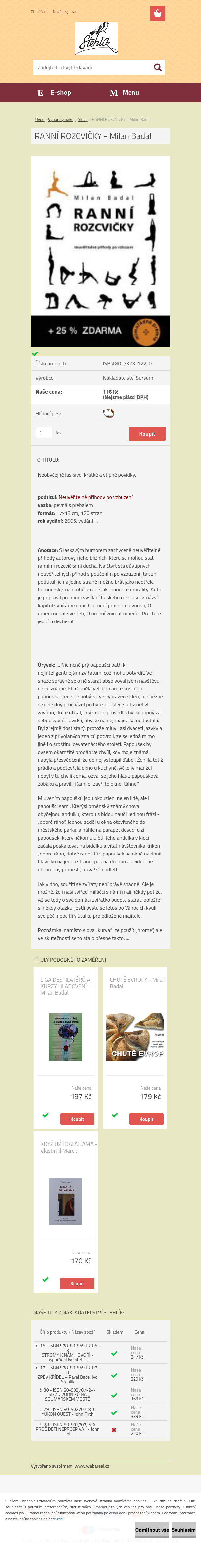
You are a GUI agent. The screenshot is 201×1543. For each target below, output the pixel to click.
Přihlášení (39, 11)
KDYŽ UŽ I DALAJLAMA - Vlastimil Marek (69, 1147)
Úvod (40, 119)
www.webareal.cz (92, 1465)
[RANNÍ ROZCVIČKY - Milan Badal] (100, 159)
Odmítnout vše (152, 1530)
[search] (157, 67)
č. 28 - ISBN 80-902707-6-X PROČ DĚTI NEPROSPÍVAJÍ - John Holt (67, 1429)
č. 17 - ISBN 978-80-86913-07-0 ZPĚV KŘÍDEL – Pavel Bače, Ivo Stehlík (67, 1374)
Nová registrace (66, 11)
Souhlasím (184, 1530)
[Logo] (96, 38)
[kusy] (44, 432)
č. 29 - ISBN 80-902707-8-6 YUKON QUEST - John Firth (68, 1411)
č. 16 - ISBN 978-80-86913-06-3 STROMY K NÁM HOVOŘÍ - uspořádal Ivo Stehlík (67, 1352)
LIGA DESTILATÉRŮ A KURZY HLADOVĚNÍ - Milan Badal (66, 986)
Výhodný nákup (62, 119)
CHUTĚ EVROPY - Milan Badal (138, 983)
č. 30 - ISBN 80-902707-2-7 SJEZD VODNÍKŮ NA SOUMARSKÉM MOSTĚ (68, 1394)
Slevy (83, 119)
